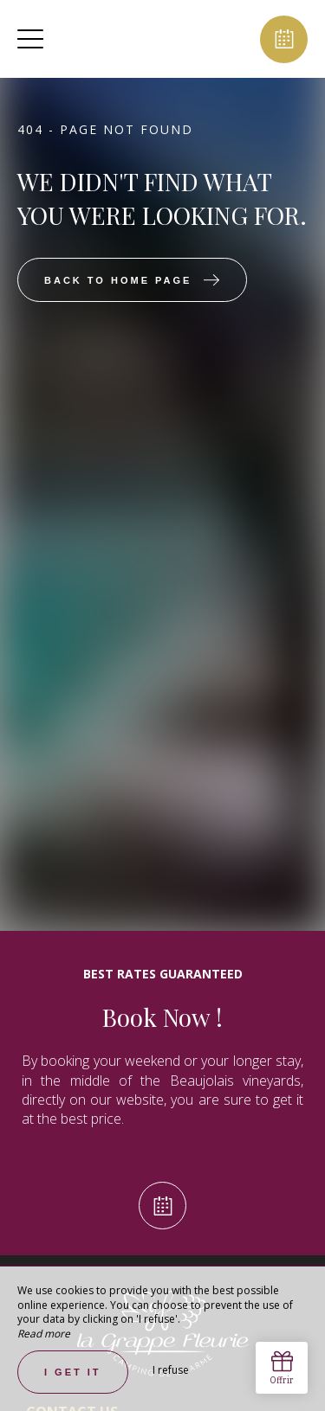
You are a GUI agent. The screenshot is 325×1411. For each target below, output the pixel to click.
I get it (72, 1372)
